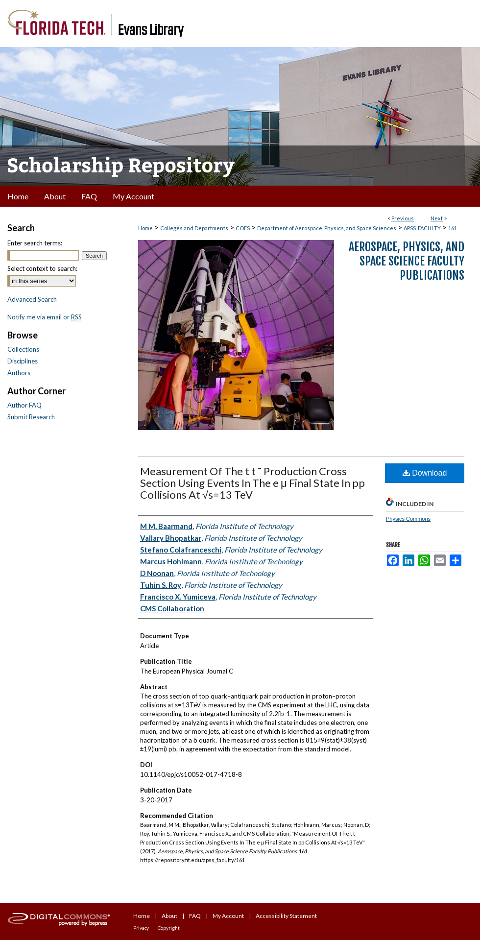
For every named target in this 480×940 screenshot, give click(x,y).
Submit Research (31, 417)
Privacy (141, 928)
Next (437, 218)
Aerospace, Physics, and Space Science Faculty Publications (406, 261)
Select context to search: (42, 268)
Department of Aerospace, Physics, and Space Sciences (326, 228)
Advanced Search (32, 299)
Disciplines (22, 361)
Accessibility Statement (286, 915)
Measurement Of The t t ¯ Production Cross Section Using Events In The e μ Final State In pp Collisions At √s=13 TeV (252, 482)
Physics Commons (408, 519)
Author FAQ (24, 405)
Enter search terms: (34, 243)
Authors (18, 373)
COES (243, 228)
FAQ (195, 915)
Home (145, 228)
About (169, 915)
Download (425, 473)
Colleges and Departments (194, 228)
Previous (402, 218)
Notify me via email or (44, 317)
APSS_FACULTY (422, 228)
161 (452, 228)
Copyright (169, 928)
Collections (23, 349)
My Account (228, 915)
